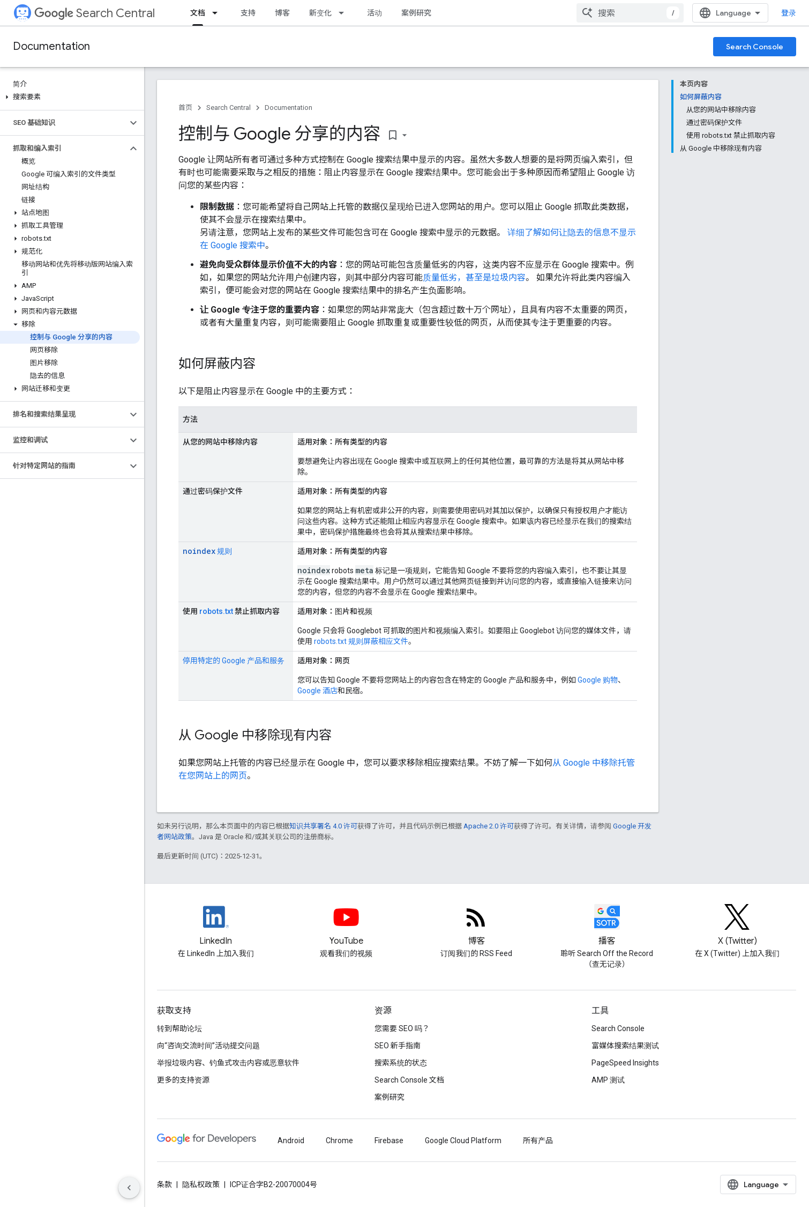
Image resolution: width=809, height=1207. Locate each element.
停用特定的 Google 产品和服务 (233, 660)
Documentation (51, 46)
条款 (164, 1184)
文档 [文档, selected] (197, 13)
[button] (70, 97)
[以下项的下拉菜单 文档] (218, 13)
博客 (282, 13)
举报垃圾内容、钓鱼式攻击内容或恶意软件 (228, 1062)
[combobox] (630, 13)
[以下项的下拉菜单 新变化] (344, 13)
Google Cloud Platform (463, 1140)
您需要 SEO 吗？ (402, 1028)
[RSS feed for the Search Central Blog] (476, 926)
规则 (207, 551)
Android (291, 1140)
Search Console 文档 (409, 1080)
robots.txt (216, 611)
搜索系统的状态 (400, 1062)
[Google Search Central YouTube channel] (346, 926)
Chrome (339, 1140)
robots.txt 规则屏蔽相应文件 (361, 641)
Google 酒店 (317, 690)
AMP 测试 (608, 1080)
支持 (248, 13)
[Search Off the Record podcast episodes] (607, 926)
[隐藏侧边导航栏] (129, 1187)
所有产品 (538, 1140)
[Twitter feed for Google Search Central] (737, 926)
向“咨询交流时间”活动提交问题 (208, 1045)
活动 (374, 13)
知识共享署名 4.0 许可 (323, 826)
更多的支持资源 (183, 1080)
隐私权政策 (201, 1184)
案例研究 (416, 13)
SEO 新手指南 (397, 1045)
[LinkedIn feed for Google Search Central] (215, 926)
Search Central (94, 13)
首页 (185, 107)
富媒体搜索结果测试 (625, 1045)
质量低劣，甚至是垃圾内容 (474, 277)
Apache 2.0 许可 (488, 826)
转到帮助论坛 (179, 1028)
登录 (788, 13)
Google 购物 (598, 680)
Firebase (388, 1140)
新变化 (320, 13)
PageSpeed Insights (625, 1062)
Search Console (754, 46)
